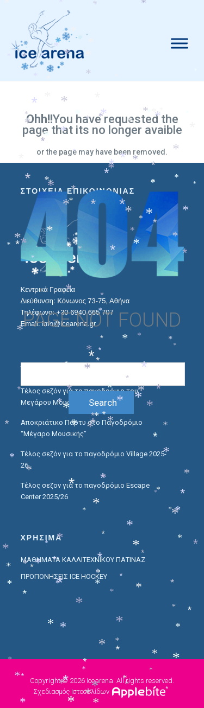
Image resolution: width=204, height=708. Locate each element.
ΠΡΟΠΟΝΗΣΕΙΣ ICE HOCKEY (64, 576)
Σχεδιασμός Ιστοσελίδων (71, 691)
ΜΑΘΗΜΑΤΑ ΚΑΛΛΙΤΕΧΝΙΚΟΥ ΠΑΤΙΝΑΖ (83, 560)
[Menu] (179, 43)
